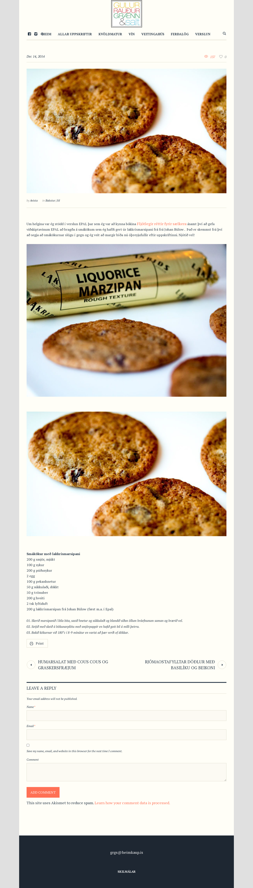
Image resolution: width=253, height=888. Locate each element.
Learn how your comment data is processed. (132, 802)
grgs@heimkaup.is (126, 852)
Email (31, 726)
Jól (58, 200)
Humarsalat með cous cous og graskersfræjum (73, 665)
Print (40, 643)
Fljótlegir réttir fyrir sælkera (161, 223)
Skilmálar (127, 872)
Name (31, 707)
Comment (33, 759)
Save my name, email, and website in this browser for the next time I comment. (74, 751)
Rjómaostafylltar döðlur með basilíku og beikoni (180, 665)
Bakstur (50, 200)
